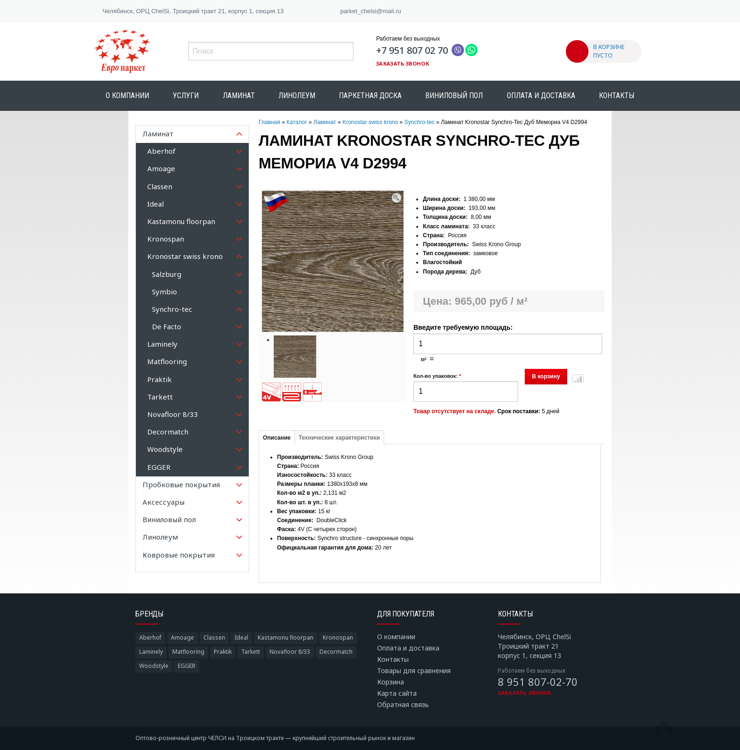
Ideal (241, 637)
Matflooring (188, 652)
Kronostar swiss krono (370, 122)
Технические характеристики (339, 437)
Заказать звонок (402, 63)
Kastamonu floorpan (285, 637)
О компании (127, 95)
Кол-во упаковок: (437, 376)
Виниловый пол (454, 95)
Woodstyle (153, 666)
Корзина (390, 681)
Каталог (296, 122)
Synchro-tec (419, 122)
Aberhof (150, 637)
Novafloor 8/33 (289, 652)
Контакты (616, 95)
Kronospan (338, 637)
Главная (269, 122)
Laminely (151, 652)
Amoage (182, 637)
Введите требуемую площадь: (463, 327)
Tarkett (250, 652)
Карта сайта (397, 693)
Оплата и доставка (541, 95)
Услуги (186, 95)
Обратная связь (403, 704)
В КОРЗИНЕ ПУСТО (608, 51)
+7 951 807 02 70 (412, 50)
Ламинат (239, 95)
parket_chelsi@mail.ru (370, 11)
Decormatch (336, 652)
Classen (214, 637)
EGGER (186, 666)
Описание (277, 437)
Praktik (223, 652)
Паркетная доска (370, 95)
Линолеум (296, 95)
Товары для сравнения (414, 670)
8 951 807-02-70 (538, 681)
